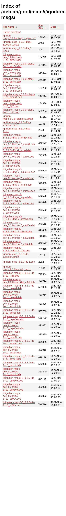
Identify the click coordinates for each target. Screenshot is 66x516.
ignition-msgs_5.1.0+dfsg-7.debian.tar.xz (17, 123)
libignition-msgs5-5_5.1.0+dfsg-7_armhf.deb (17, 183)
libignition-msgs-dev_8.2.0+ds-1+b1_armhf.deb (12, 372)
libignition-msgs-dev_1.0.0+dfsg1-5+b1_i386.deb (12, 103)
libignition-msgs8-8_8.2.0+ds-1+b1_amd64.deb (19, 342)
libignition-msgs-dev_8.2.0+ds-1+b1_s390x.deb (12, 396)
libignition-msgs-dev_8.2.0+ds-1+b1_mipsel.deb (12, 295)
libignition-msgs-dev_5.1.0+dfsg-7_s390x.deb (18, 236)
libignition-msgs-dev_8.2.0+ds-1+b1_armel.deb (12, 304)
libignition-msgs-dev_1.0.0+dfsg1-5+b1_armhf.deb (12, 73)
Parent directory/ (12, 32)
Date (53, 27)
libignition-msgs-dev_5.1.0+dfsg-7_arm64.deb (19, 142)
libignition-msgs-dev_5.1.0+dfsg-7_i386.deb (17, 242)
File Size (40, 27)
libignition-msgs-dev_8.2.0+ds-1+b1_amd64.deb (12, 334)
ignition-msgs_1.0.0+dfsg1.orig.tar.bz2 (19, 37)
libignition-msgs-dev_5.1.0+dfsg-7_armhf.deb (18, 177)
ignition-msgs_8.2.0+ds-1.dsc (19, 261)
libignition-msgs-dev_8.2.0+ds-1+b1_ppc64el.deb (13, 387)
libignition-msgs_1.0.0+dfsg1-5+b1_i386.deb (19, 111)
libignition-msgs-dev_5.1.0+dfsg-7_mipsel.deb (19, 189)
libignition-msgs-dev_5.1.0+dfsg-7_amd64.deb (19, 224)
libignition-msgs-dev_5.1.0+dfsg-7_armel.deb (18, 155)
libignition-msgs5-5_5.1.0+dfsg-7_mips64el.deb (19, 170)
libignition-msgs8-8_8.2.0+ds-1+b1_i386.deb (19, 274)
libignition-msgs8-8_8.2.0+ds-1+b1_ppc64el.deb (19, 379)
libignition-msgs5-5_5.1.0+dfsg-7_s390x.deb (17, 230)
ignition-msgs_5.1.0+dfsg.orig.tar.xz (18, 117)
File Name (8, 27)
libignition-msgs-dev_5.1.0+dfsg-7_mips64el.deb (12, 163)
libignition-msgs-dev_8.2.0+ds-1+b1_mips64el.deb (13, 325)
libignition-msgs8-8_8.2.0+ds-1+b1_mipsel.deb (19, 287)
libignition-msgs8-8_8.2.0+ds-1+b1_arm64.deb (19, 357)
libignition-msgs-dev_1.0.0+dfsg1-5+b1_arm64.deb (12, 57)
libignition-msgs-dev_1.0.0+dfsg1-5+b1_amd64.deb (12, 88)
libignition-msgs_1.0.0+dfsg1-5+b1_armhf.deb (19, 80)
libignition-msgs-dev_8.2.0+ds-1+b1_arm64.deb (12, 350)
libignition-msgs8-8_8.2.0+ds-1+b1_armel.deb (19, 311)
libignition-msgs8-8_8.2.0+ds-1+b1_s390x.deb (19, 403)
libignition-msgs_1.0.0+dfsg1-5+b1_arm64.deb (19, 65)
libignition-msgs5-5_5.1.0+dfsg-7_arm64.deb (17, 136)
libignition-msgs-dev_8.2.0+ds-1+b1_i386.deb (19, 280)
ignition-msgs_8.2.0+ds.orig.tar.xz (17, 268)
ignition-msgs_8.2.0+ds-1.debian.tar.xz (16, 255)
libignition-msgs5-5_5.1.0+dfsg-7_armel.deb (17, 149)
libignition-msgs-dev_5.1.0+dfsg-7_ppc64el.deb (12, 210)
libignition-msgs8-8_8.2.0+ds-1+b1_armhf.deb (19, 364)
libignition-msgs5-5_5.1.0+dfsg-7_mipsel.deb (17, 196)
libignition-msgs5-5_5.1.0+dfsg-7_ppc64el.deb (18, 202)
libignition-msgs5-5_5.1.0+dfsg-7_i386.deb (16, 249)
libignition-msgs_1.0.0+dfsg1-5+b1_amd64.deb (19, 95)
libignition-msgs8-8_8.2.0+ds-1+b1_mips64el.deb (19, 318)
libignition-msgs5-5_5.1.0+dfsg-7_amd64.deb (18, 217)
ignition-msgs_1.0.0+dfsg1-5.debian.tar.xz (17, 43)
